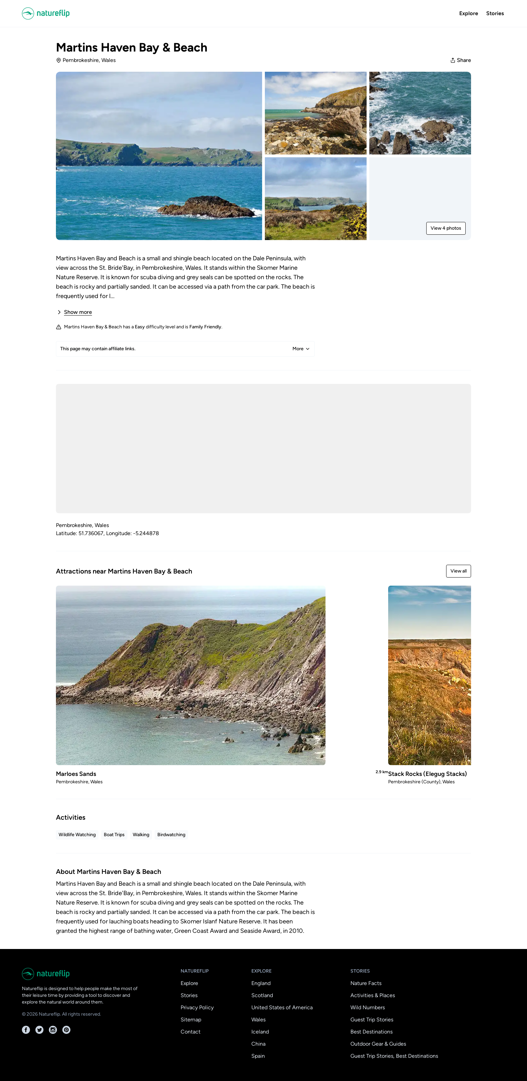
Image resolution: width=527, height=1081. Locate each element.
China (258, 1044)
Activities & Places (372, 995)
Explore (468, 13)
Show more (74, 312)
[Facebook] (26, 1030)
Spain (258, 1056)
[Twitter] (39, 1030)
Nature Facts (365, 983)
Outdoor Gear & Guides (378, 1044)
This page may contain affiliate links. (185, 349)
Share (460, 60)
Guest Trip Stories (371, 1019)
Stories (495, 13)
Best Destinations (371, 1031)
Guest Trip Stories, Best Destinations (394, 1056)
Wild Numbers (367, 1007)
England (261, 983)
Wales (258, 1019)
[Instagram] (53, 1030)
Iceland (260, 1031)
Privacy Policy (197, 1007)
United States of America (282, 1007)
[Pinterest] (66, 1030)
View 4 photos (446, 228)
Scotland (262, 995)
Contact (190, 1031)
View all (459, 571)
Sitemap (191, 1019)
